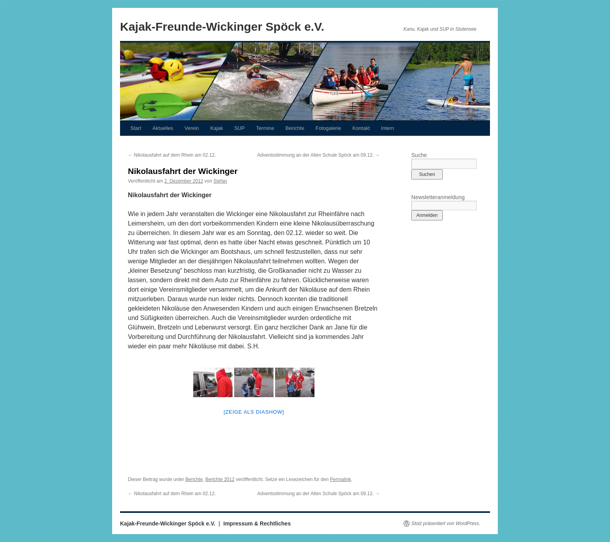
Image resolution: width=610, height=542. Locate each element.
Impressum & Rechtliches (257, 523)
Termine (265, 128)
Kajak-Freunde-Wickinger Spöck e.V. (222, 26)
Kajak (216, 128)
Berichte (294, 128)
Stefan (220, 181)
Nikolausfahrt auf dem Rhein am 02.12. (172, 155)
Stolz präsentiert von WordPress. (445, 523)
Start (135, 128)
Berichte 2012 (220, 479)
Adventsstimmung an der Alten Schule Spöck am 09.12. (318, 155)
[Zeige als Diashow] (254, 412)
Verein (192, 128)
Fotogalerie (328, 128)
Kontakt (361, 128)
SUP (239, 128)
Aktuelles (162, 128)
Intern (387, 128)
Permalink (340, 479)
